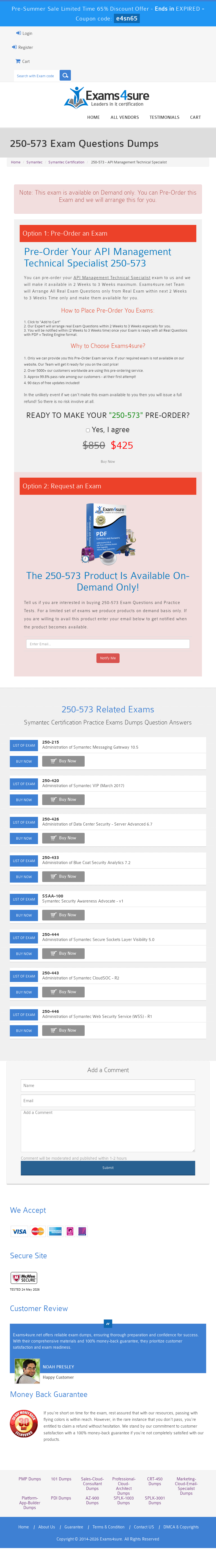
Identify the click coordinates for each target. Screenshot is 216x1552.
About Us (47, 1530)
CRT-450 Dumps (157, 1485)
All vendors (129, 117)
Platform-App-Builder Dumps (26, 1507)
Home (97, 117)
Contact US (144, 1530)
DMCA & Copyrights (181, 1530)
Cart (199, 117)
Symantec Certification (66, 163)
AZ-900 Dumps (91, 1504)
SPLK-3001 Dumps (157, 1504)
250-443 (46, 979)
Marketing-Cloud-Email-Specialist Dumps (189, 1490)
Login (20, 33)
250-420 (46, 786)
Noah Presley (54, 1375)
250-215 (46, 748)
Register (18, 47)
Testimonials (169, 117)
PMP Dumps (26, 1483)
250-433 (46, 863)
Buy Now (63, 767)
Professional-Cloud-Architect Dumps (124, 1490)
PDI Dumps (59, 1502)
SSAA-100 (48, 902)
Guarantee (74, 1530)
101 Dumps (59, 1483)
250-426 (46, 825)
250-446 (46, 1017)
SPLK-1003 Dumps (124, 1504)
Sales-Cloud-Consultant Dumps (91, 1488)
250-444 (46, 940)
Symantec (34, 163)
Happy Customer (54, 1386)
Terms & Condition (109, 1530)
